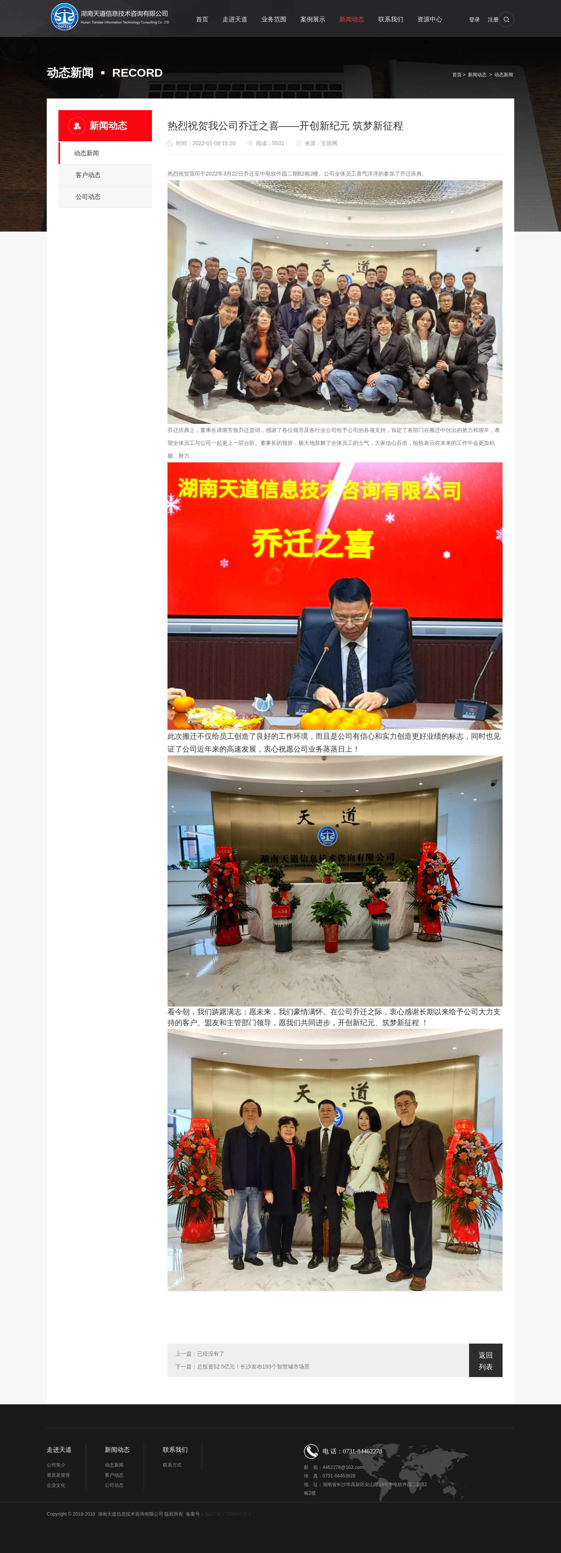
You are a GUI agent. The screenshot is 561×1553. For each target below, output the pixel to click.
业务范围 (273, 19)
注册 (493, 19)
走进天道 (234, 19)
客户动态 (88, 175)
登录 (474, 19)
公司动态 (88, 196)
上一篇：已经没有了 (199, 1354)
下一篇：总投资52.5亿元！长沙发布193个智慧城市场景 (242, 1366)
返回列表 (486, 1361)
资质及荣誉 (58, 1475)
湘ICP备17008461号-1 (228, 1514)
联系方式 (172, 1465)
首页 (202, 19)
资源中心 (429, 19)
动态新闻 (503, 74)
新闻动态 (351, 19)
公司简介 (56, 1465)
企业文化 (56, 1485)
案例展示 (312, 19)
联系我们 (390, 19)
